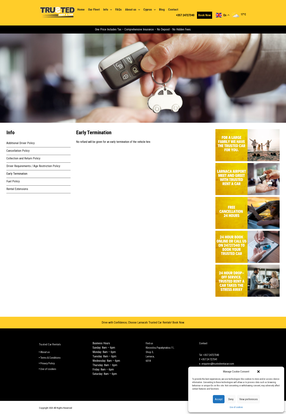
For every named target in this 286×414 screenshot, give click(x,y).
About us (130, 9)
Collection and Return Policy (23, 158)
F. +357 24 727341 (208, 359)
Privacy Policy (47, 363)
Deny (230, 399)
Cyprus (147, 9)
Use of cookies (236, 407)
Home (81, 9)
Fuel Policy (13, 181)
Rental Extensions (17, 189)
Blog (162, 9)
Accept (219, 399)
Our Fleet (94, 9)
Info (105, 9)
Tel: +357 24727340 (209, 355)
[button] (258, 371)
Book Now (204, 15)
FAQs (118, 9)
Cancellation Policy (18, 150)
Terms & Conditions (50, 357)
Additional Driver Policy (20, 143)
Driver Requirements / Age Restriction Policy (33, 166)
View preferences (248, 399)
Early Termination (16, 173)
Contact (173, 9)
